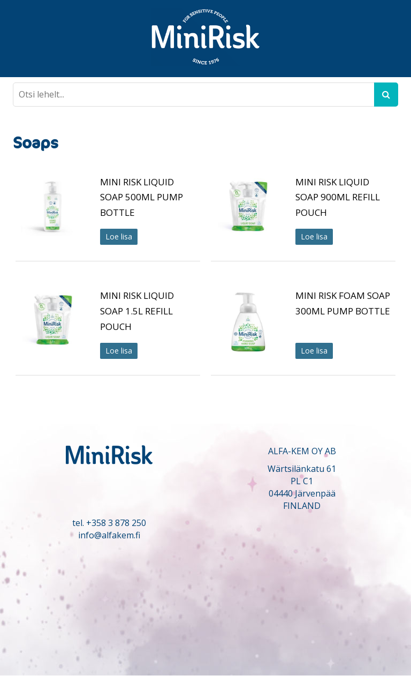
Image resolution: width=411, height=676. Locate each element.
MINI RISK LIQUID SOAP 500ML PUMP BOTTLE (141, 197)
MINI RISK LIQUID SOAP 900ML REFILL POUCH (337, 197)
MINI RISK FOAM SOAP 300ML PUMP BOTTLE (342, 303)
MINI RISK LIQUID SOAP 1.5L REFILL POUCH (137, 311)
